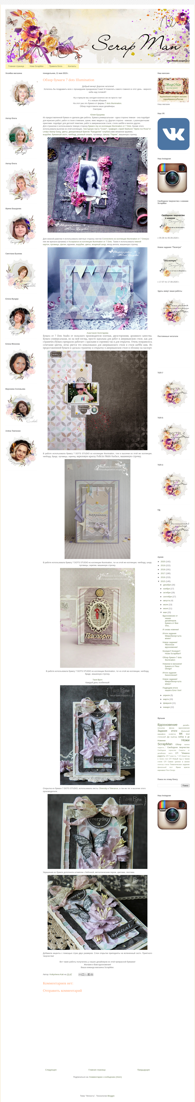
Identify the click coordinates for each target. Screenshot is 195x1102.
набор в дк (184, 737)
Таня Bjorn (97, 680)
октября (167, 592)
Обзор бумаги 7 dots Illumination (172, 658)
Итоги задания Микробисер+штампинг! (172, 635)
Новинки (162, 740)
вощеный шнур (99, 244)
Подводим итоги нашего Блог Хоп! (172, 689)
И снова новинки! (171, 629)
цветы (64, 131)
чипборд (72, 134)
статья (166, 764)
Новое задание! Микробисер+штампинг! (172, 681)
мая (165, 612)
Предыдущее (143, 1070)
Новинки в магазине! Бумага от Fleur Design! (172, 666)
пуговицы (54, 244)
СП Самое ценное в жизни (177, 762)
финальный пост (165, 767)
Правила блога (55, 66)
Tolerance (113, 788)
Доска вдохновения (179, 728)
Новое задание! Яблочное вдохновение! (170, 644)
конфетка (172, 734)
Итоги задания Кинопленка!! (170, 674)
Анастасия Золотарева (97, 333)
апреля (167, 695)
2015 (163, 581)
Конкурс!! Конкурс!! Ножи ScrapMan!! (172, 652)
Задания (162, 731)
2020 (163, 561)
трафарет (112, 129)
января (166, 707)
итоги (174, 731)
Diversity (103, 788)
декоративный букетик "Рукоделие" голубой (89, 131)
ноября (167, 588)
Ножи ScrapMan (37, 66)
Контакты (72, 66)
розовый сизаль (84, 134)
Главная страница (16, 66)
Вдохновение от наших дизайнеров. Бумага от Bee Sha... (170, 621)
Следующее (51, 1070)
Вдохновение (168, 724)
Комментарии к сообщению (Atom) (105, 1077)
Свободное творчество (178, 747)
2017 (163, 573)
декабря (167, 585)
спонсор (161, 764)
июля (166, 604)
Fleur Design (170, 770)
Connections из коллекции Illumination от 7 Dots (124, 239)
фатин (63, 244)
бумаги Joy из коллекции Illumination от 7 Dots (109, 126)
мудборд (174, 737)
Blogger (110, 1096)
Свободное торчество (167, 750)
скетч (170, 753)
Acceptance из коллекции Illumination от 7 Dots (90, 241)
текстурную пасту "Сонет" (95, 129)
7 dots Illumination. (113, 103)
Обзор (178, 744)
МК (181, 733)
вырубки (47, 134)
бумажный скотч (59, 134)
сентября (167, 596)
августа (167, 600)
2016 (163, 577)
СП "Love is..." (172, 756)
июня (166, 608)
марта (166, 699)
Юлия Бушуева (97, 115)
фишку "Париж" (110, 134)
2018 (163, 569)
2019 (163, 565)
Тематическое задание (180, 764)
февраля (167, 703)
